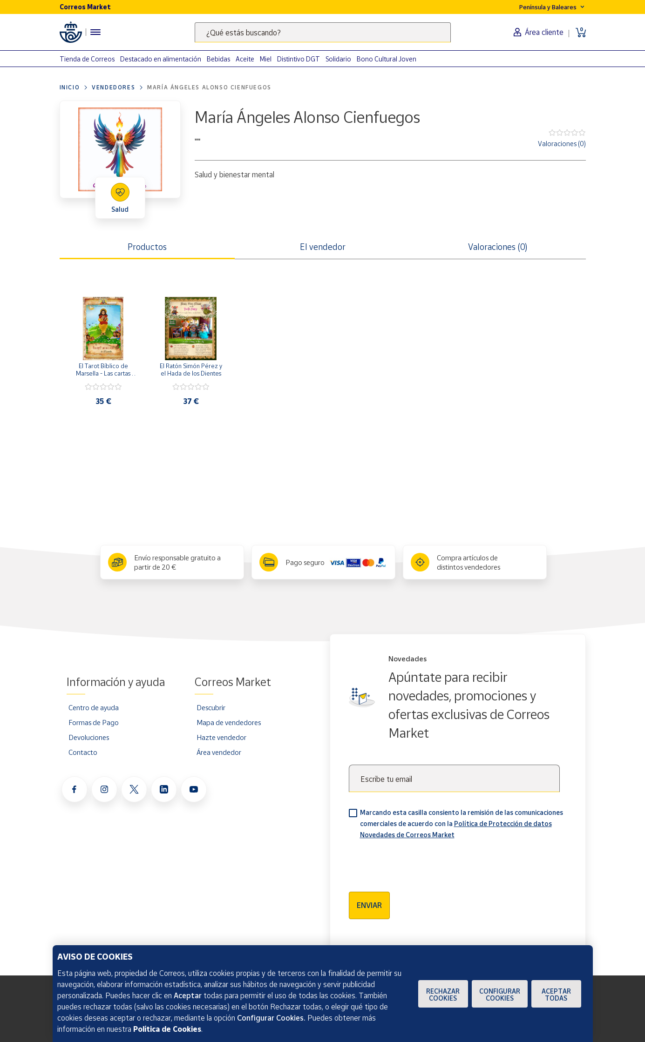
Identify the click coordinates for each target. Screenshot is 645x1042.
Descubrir (211, 707)
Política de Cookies (167, 1029)
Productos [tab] (147, 247)
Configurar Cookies (499, 994)
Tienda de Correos (87, 59)
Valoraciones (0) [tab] (498, 247)
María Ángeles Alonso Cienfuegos (209, 87)
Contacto (82, 752)
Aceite (245, 59)
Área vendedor (219, 752)
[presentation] (419, 862)
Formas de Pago (93, 722)
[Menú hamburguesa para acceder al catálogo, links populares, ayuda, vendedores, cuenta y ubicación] (95, 32)
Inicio (70, 87)
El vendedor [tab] (323, 247)
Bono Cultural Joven (386, 59)
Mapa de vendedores (229, 722)
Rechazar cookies (443, 994)
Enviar (369, 905)
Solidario (338, 59)
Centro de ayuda (93, 707)
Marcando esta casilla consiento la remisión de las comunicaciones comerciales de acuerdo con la (461, 823)
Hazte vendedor (221, 737)
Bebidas (218, 59)
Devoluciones (88, 737)
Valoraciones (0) (562, 144)
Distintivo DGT (298, 59)
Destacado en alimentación (160, 59)
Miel (266, 59)
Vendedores (113, 87)
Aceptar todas (556, 994)
